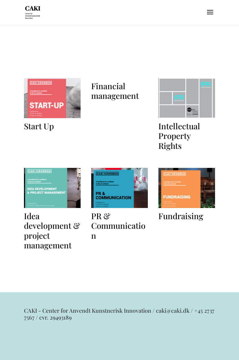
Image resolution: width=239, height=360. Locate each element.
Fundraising (180, 215)
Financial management (115, 91)
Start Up (39, 126)
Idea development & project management (52, 230)
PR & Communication (118, 225)
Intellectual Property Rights (179, 136)
